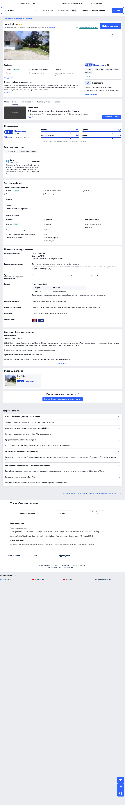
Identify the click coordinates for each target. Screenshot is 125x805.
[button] (86, 3)
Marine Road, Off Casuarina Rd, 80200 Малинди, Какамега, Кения (26, 28)
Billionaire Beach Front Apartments (56, 512)
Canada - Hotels (39, 556)
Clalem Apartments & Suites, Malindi (21, 508)
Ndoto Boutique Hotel (61, 508)
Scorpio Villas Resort (76, 508)
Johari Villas (11, 24)
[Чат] (120, 793)
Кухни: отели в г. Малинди (86, 521)
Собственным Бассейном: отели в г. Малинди (61, 521)
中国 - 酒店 (69, 556)
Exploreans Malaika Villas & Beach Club (22, 512)
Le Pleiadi (39, 512)
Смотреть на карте (91, 94)
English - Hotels (7, 556)
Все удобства (8, 78)
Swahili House (73, 512)
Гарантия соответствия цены (88, 27)
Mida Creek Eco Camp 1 (92, 508)
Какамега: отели (93, 470)
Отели (73, 470)
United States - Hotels (104, 556)
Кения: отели (81, 470)
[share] (120, 786)
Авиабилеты (24, 3)
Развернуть (8, 92)
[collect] (120, 780)
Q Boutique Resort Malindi (43, 508)
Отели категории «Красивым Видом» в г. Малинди (27, 521)
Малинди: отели (106, 470)
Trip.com (66, 470)
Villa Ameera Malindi (86, 512)
